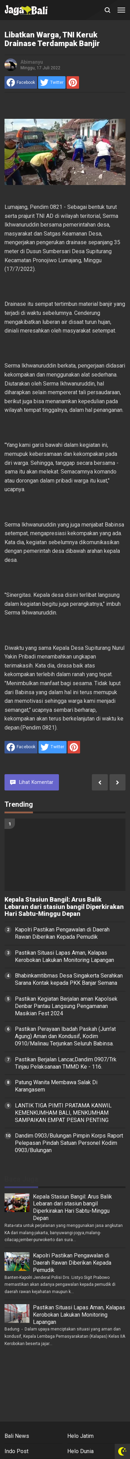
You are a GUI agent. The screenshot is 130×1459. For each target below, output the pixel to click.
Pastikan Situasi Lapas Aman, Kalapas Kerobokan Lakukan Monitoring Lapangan (64, 956)
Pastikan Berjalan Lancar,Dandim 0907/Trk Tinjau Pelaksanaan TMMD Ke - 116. (65, 1063)
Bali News (17, 1436)
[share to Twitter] (52, 82)
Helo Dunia (80, 1451)
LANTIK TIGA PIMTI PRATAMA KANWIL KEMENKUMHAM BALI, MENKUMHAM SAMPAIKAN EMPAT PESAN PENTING (63, 1112)
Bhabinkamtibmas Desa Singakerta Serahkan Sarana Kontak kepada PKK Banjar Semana (69, 979)
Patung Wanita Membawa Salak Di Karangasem (56, 1086)
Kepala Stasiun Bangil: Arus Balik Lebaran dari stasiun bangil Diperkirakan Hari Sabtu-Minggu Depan (64, 907)
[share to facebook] (21, 82)
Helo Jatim (80, 1436)
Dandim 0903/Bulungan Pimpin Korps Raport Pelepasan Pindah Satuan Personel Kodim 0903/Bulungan (69, 1142)
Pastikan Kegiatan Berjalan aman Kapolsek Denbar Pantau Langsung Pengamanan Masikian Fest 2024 (66, 1006)
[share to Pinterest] (73, 82)
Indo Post (16, 1451)
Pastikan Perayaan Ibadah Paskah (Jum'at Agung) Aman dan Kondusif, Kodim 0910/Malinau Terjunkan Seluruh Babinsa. (65, 1036)
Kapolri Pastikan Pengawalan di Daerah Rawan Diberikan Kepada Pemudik (62, 933)
